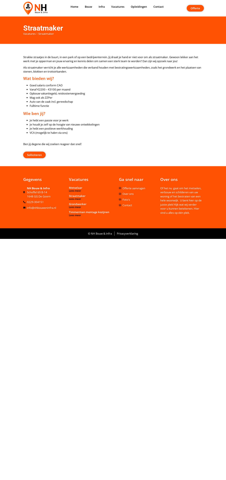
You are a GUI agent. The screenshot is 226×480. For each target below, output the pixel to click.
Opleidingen (139, 6)
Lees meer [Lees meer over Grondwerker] (75, 207)
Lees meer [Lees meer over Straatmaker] (75, 198)
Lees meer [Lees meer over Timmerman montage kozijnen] (75, 215)
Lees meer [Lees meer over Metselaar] (75, 190)
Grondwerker (77, 204)
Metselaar (75, 188)
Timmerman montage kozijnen (89, 212)
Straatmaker (77, 196)
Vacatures (117, 6)
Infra (102, 6)
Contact (158, 6)
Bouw (88, 6)
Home (74, 6)
